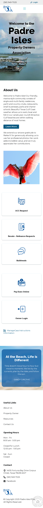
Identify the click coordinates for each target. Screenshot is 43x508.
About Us (7, 408)
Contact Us (8, 424)
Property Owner (11, 413)
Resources (8, 419)
